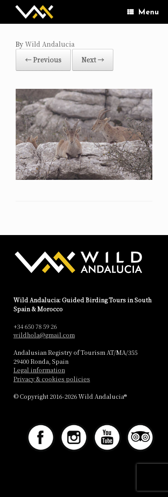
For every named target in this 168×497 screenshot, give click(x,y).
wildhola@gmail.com (44, 335)
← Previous (43, 59)
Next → (93, 59)
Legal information (39, 370)
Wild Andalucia (50, 43)
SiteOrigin (77, 479)
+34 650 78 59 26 (35, 326)
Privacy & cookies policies (51, 379)
